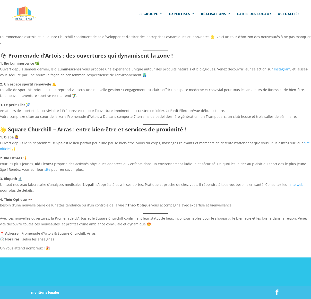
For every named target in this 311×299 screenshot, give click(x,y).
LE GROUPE (148, 14)
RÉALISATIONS (213, 14)
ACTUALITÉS (289, 14)
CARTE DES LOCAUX (254, 14)
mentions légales (45, 292)
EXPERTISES (179, 14)
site (47, 169)
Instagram (282, 69)
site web (296, 184)
